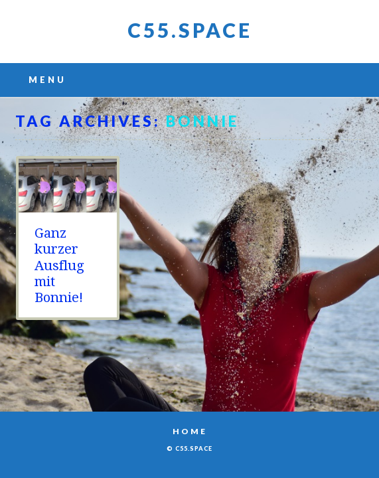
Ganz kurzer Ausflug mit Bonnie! (59, 265)
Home (190, 431)
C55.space (189, 30)
